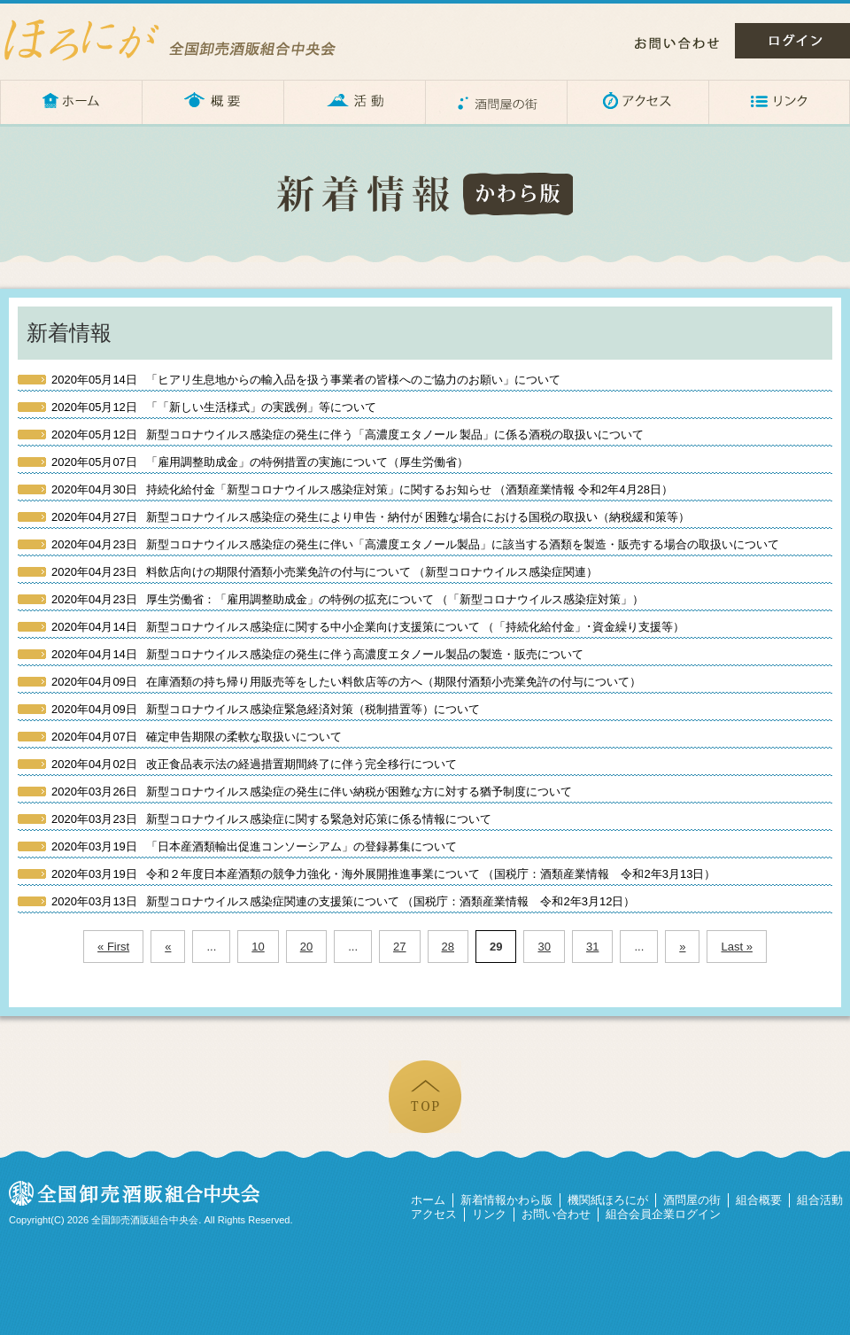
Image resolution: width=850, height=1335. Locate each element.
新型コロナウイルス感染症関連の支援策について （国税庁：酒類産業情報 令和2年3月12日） (343, 901)
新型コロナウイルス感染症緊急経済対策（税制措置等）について (265, 709)
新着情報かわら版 (506, 1200)
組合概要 (759, 1200)
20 (306, 946)
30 (543, 946)
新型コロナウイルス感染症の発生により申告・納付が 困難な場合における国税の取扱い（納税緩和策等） (370, 517)
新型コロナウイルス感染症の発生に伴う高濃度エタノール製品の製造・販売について (317, 654)
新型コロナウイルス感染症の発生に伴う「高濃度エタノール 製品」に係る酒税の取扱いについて (347, 434)
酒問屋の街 (496, 102)
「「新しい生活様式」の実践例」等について (213, 407)
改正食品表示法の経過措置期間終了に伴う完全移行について (254, 764)
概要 (212, 102)
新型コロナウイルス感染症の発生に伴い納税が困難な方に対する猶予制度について (311, 791)
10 (257, 946)
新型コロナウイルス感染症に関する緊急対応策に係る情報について (271, 819)
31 (592, 946)
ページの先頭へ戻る (425, 1096)
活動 (354, 102)
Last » (736, 946)
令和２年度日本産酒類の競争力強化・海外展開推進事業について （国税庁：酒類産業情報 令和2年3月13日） (383, 874)
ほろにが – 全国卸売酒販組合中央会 (186, 40)
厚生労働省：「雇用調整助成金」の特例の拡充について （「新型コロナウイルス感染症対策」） (347, 599)
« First (113, 946)
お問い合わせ (677, 43)
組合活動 (820, 1200)
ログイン (792, 40)
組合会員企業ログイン (663, 1214)
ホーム (71, 102)
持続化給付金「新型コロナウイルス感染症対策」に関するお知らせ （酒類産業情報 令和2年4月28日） (362, 489)
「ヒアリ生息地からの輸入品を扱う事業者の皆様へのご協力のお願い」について (305, 379)
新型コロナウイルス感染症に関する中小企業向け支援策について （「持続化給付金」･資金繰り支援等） (367, 626)
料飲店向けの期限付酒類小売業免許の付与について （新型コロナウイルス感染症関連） (324, 571)
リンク (779, 102)
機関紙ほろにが (608, 1200)
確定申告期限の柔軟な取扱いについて (196, 736)
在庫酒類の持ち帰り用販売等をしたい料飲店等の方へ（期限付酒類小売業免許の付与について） (346, 681)
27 (399, 946)
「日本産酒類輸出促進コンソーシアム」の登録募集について (254, 846)
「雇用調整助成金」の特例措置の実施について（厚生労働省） (259, 462)
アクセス (637, 102)
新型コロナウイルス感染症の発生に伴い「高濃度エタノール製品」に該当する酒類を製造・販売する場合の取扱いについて (415, 544)
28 (448, 946)
